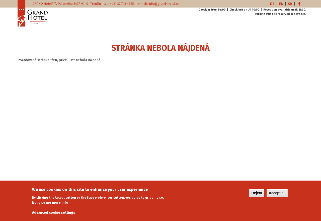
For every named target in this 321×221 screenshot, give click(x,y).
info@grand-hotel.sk (163, 4)
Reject (257, 195)
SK (290, 4)
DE (272, 4)
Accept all (277, 195)
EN (281, 4)
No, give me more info (50, 205)
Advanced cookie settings (53, 215)
